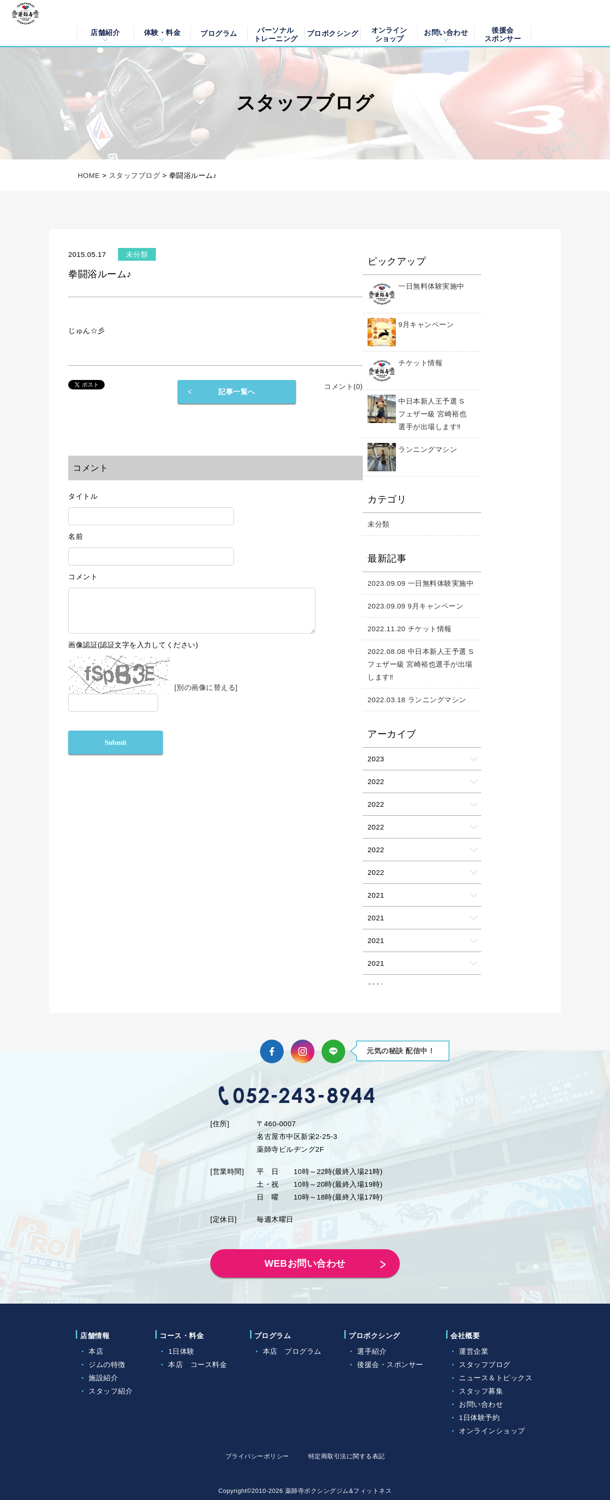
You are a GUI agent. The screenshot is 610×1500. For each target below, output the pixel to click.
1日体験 (181, 1351)
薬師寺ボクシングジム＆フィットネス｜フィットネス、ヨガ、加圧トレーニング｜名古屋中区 (36, 23)
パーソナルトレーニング (276, 33)
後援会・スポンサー (390, 1364)
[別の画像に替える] (205, 694)
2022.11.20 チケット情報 (410, 629)
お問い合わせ (446, 32)
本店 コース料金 (197, 1364)
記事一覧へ (236, 392)
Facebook (272, 1051)
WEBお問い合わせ (304, 1263)
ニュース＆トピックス (495, 1378)
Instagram (302, 1051)
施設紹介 (103, 1378)
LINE (333, 1051)
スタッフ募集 (481, 1391)
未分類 (379, 524)
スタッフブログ (135, 175)
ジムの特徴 (107, 1364)
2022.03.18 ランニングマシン (417, 700)
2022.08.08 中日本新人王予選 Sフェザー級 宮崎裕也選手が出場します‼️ (421, 664)
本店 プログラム (292, 1351)
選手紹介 (371, 1351)
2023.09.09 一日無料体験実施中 (421, 583)
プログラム (218, 33)
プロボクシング (333, 33)
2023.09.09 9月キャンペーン (415, 606)
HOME (89, 175)
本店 (96, 1351)
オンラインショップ (389, 33)
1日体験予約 (479, 1417)
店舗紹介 (105, 32)
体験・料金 (162, 32)
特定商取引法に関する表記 (346, 1456)
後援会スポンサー (502, 33)
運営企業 (473, 1351)
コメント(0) (343, 386)
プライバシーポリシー (257, 1456)
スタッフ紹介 (111, 1391)
